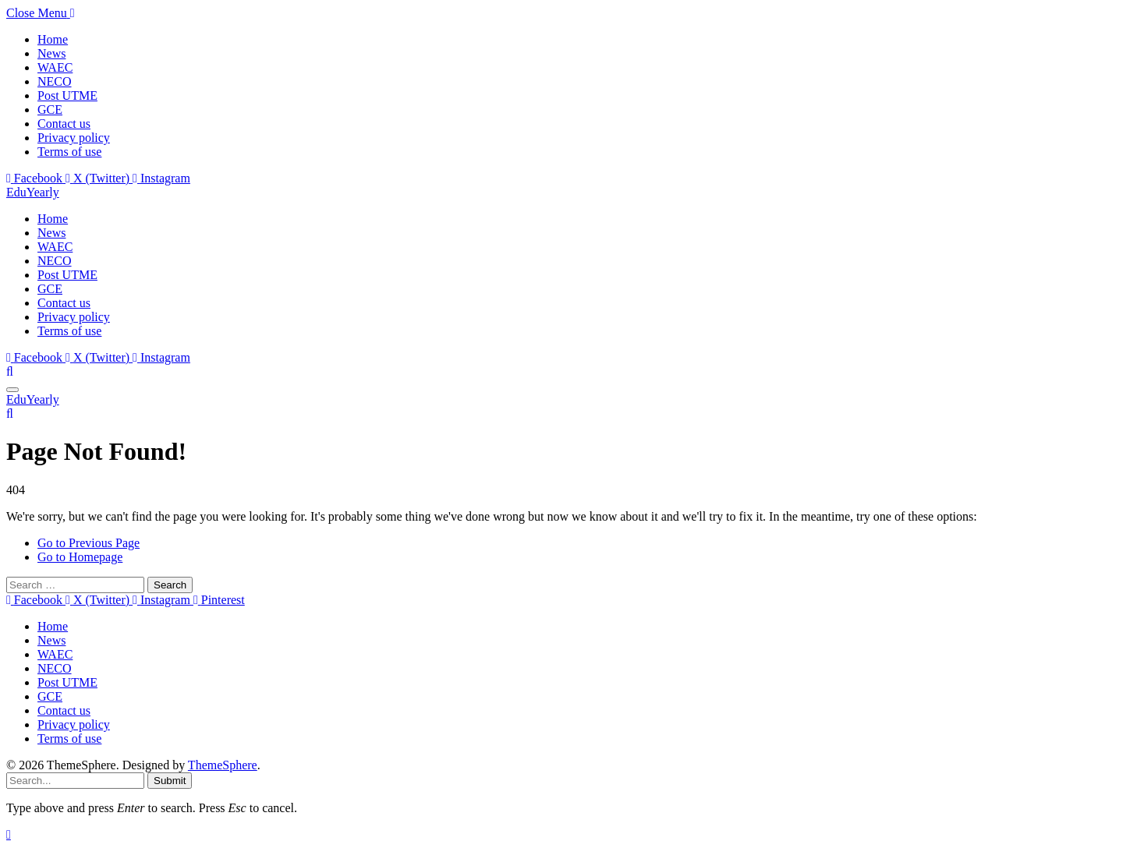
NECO (54, 81)
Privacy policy (73, 137)
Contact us (63, 123)
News (51, 53)
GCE (49, 109)
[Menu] (12, 389)
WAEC (55, 67)
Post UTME (67, 95)
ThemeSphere (222, 765)
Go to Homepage (79, 557)
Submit (170, 780)
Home (52, 39)
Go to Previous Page (88, 542)
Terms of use (69, 151)
